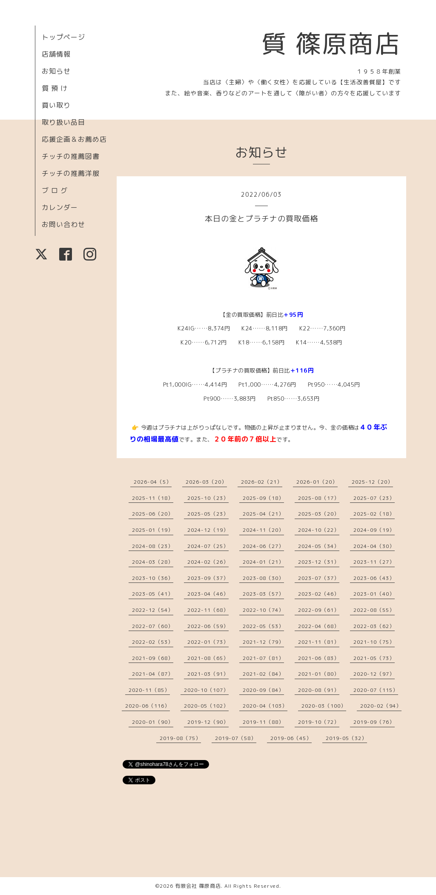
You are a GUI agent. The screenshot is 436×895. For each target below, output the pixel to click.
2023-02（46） (318, 593)
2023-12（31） (318, 561)
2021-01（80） (318, 673)
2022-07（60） (152, 626)
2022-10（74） (263, 610)
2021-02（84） (263, 673)
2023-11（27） (374, 561)
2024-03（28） (152, 561)
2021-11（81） (318, 641)
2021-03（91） (208, 673)
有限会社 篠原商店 (198, 885)
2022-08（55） (374, 610)
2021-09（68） (152, 658)
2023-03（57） (263, 593)
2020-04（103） (265, 705)
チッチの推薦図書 (71, 156)
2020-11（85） (149, 690)
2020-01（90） (152, 722)
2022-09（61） (318, 610)
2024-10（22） (318, 530)
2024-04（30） (374, 546)
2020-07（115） (375, 690)
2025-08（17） (318, 498)
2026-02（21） (261, 481)
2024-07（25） (208, 546)
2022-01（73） (208, 641)
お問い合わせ (63, 224)
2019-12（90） (208, 722)
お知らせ (56, 71)
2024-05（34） (318, 546)
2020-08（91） (318, 690)
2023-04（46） (208, 593)
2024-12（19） (208, 530)
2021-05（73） (374, 658)
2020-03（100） (323, 705)
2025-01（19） (152, 530)
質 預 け (55, 88)
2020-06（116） (147, 705)
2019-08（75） (180, 738)
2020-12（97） (374, 673)
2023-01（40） (374, 593)
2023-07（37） (318, 578)
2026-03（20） (206, 481)
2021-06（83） (318, 658)
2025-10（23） (208, 498)
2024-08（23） (152, 546)
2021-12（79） (263, 641)
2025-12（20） (372, 481)
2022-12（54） (152, 610)
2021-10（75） (374, 641)
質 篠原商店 (331, 43)
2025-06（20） (152, 513)
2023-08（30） (263, 578)
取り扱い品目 (63, 122)
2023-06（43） (374, 578)
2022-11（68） (208, 610)
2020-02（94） (381, 705)
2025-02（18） (374, 513)
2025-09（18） (263, 498)
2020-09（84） (263, 690)
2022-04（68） (318, 626)
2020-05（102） (206, 705)
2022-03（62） (374, 626)
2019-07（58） (235, 738)
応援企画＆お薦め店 (74, 139)
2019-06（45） (291, 738)
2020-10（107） (206, 690)
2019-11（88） (263, 722)
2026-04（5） (153, 481)
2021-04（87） (152, 673)
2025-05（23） (208, 513)
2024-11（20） (263, 530)
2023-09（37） (208, 578)
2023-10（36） (152, 578)
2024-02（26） (208, 561)
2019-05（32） (346, 738)
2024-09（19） (374, 530)
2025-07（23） (374, 498)
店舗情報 (56, 54)
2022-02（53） (152, 641)
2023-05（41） (152, 593)
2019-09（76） (374, 722)
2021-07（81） (263, 658)
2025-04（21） (263, 513)
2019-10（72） (318, 722)
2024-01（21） (263, 561)
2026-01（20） (317, 481)
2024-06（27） (263, 546)
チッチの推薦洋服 (71, 173)
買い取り (56, 105)
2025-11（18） (152, 498)
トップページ (63, 37)
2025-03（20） (318, 513)
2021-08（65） (208, 658)
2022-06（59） (208, 626)
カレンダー (60, 207)
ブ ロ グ (55, 190)
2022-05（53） (263, 626)
